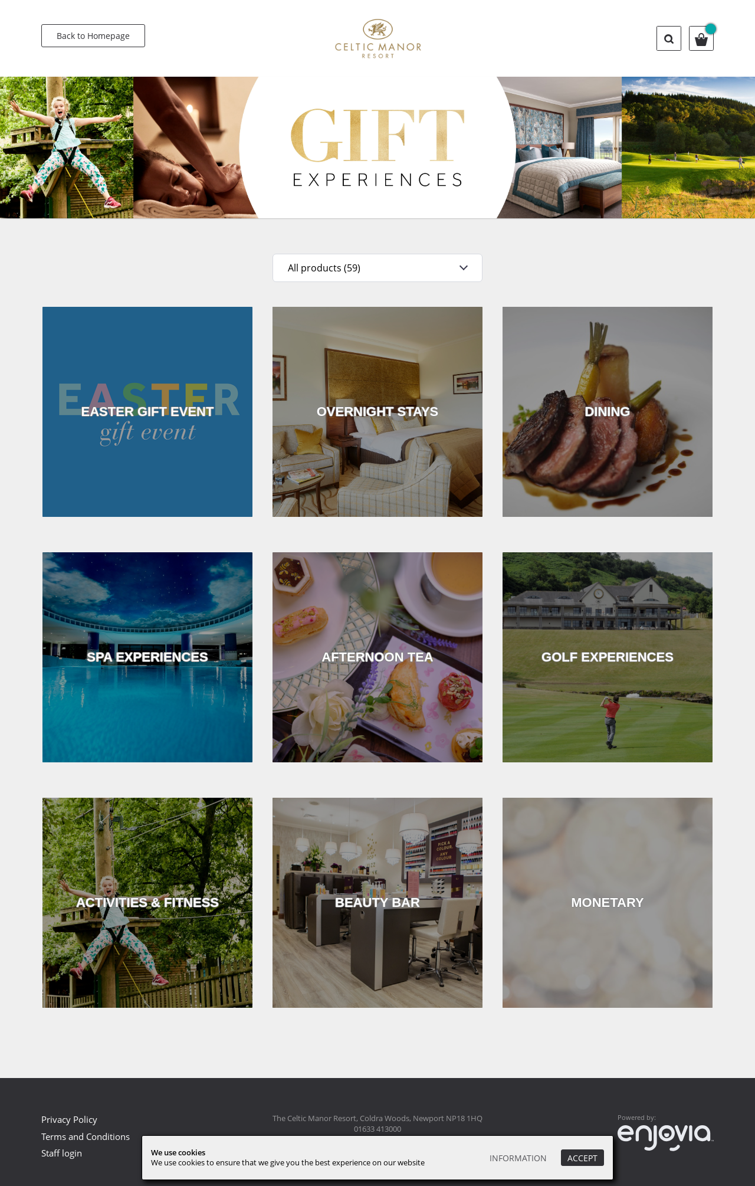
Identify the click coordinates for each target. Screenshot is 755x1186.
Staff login (61, 1153)
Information (518, 1158)
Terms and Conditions (85, 1136)
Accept (582, 1158)
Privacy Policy (69, 1119)
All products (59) (324, 267)
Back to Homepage (93, 35)
